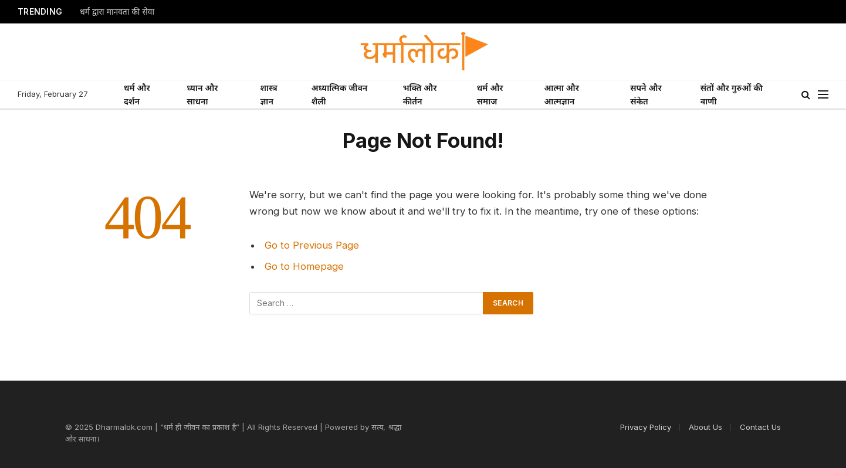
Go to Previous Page (312, 245)
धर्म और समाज (490, 94)
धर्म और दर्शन (137, 94)
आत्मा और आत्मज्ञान (561, 94)
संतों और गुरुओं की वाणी (732, 94)
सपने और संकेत (645, 94)
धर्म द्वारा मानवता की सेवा (117, 11)
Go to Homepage (304, 266)
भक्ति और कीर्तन (420, 94)
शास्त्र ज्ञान (268, 94)
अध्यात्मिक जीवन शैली (340, 94)
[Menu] (823, 95)
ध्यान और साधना (202, 94)
